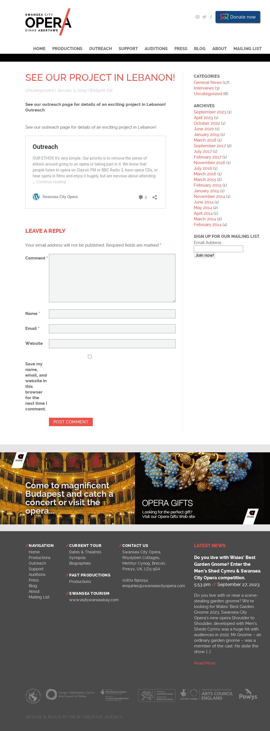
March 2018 (205, 140)
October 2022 (207, 123)
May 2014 (203, 207)
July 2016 (203, 168)
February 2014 (207, 224)
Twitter (204, 17)
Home (39, 48)
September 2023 (210, 112)
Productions (67, 48)
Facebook (211, 17)
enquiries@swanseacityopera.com (153, 586)
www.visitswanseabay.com (94, 600)
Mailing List (247, 48)
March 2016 (205, 173)
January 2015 (206, 190)
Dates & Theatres (85, 552)
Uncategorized (39, 90)
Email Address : (208, 242)
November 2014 (209, 196)
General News (208, 82)
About (219, 48)
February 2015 (207, 185)
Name (32, 313)
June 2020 (204, 128)
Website (34, 343)
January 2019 (206, 134)
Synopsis (77, 557)
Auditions (156, 48)
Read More (204, 663)
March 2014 (205, 219)
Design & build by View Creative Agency (74, 717)
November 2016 (209, 162)
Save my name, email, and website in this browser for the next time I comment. (36, 386)
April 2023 (203, 117)
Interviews (204, 88)
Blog (200, 48)
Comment (36, 258)
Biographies (80, 563)
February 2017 (207, 157)
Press (180, 48)
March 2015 (205, 179)
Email (197, 17)
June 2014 (203, 202)
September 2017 (210, 145)
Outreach (100, 48)
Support (128, 48)
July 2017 (203, 151)
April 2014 (203, 213)
